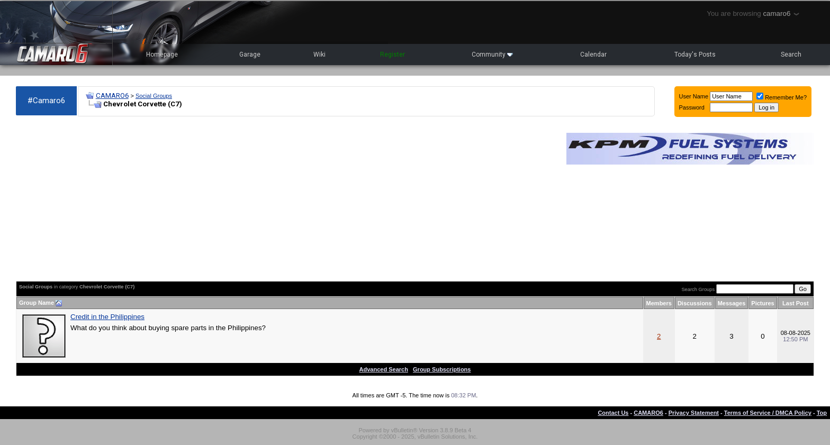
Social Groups (154, 96)
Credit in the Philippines (107, 317)
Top (822, 413)
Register (392, 54)
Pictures (762, 303)
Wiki (319, 54)
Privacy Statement (694, 413)
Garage (249, 54)
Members (659, 303)
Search (791, 54)
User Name (694, 96)
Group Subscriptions (442, 369)
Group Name (36, 302)
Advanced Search (383, 369)
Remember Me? (781, 97)
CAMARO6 (112, 95)
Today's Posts (695, 54)
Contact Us (613, 413)
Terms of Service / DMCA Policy (767, 413)
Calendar (593, 54)
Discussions (695, 303)
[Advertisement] (286, 199)
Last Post (795, 303)
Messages (732, 303)
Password (692, 107)
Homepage (162, 54)
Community (492, 54)
